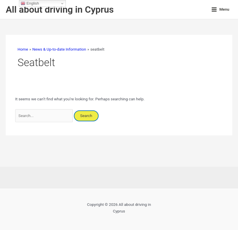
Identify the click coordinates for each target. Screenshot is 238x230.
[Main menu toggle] (220, 9)
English (30, 3)
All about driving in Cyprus (60, 9)
